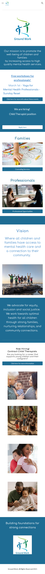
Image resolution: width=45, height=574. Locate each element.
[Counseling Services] (22, 169)
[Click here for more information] (22, 363)
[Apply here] (22, 127)
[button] (2, 3)
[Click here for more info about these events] (22, 99)
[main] (22, 58)
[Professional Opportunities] (22, 211)
